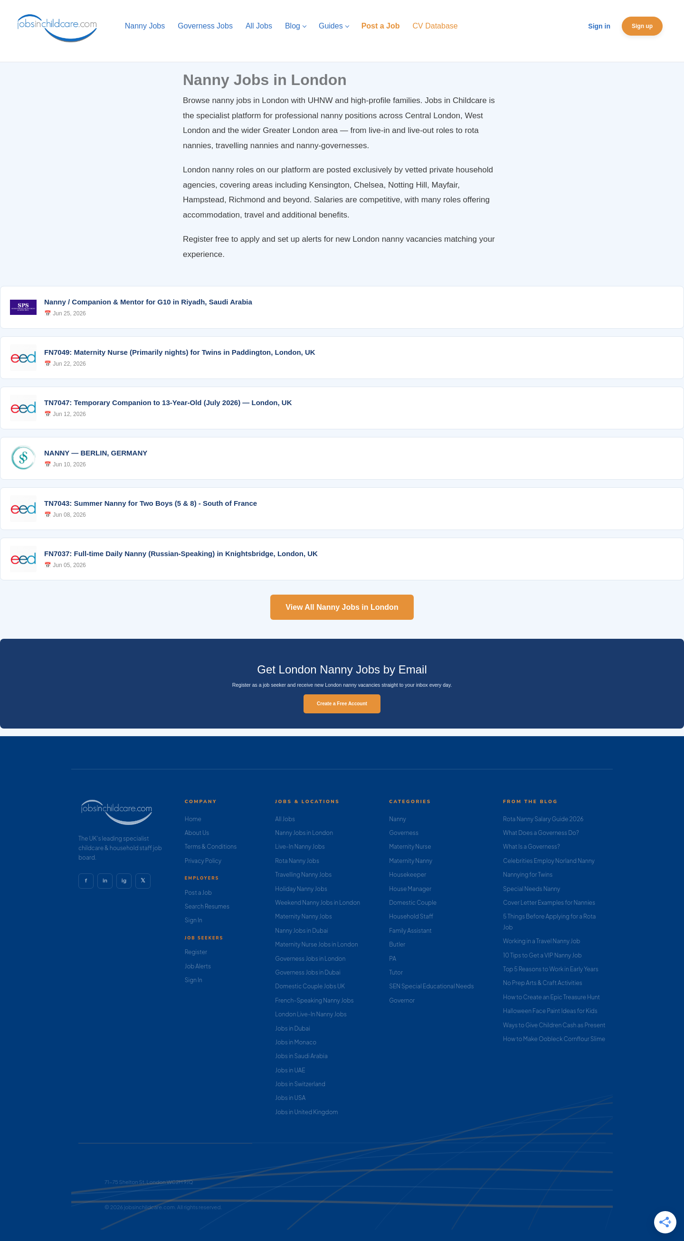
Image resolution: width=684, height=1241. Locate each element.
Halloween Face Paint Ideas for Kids (550, 1010)
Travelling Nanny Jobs (303, 874)
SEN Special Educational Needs (431, 986)
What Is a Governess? (531, 846)
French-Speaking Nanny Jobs (314, 1000)
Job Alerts (198, 966)
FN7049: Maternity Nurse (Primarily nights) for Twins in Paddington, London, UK (179, 352)
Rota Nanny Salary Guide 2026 (543, 819)
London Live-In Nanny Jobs (311, 1014)
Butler (397, 944)
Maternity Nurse (410, 846)
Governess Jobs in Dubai (307, 972)
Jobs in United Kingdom (306, 1112)
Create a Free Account (342, 703)
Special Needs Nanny (531, 888)
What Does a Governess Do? (541, 832)
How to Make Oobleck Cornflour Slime (554, 1038)
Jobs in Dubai (292, 1028)
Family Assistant (410, 930)
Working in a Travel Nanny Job (541, 941)
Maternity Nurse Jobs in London (316, 944)
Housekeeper (407, 874)
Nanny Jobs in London (304, 832)
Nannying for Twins (527, 874)
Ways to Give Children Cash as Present (554, 1025)
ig (124, 880)
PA (392, 958)
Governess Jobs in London (310, 958)
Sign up (642, 26)
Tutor (396, 972)
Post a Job (198, 892)
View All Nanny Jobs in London (341, 607)
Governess (403, 832)
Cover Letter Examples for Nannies (549, 902)
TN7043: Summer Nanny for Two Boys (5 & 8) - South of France (150, 503)
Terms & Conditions (211, 846)
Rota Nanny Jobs (297, 860)
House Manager (410, 888)
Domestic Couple (413, 902)
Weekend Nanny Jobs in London (317, 902)
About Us (197, 832)
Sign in (599, 26)
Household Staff (411, 916)
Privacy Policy (203, 860)
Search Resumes (207, 906)
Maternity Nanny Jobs (303, 916)
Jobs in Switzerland (300, 1084)
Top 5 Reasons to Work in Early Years (550, 969)
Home (193, 819)
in (105, 880)
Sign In (193, 920)
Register (196, 952)
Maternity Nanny (410, 860)
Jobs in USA (290, 1097)
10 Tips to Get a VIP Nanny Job (542, 955)
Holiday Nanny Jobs (301, 888)
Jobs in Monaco (295, 1042)
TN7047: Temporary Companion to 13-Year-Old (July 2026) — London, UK (168, 402)
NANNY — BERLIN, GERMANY (95, 453)
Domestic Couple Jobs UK (310, 986)
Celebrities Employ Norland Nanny (549, 860)
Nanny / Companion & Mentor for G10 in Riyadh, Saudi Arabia (148, 302)
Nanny (397, 819)
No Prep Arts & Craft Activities (542, 982)
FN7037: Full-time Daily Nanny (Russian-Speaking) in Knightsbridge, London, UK (181, 553)
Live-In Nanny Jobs (300, 846)
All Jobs (285, 819)
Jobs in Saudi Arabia (301, 1056)
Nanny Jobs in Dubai (301, 930)
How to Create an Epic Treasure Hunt (551, 997)
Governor (402, 1000)
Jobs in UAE (290, 1070)
